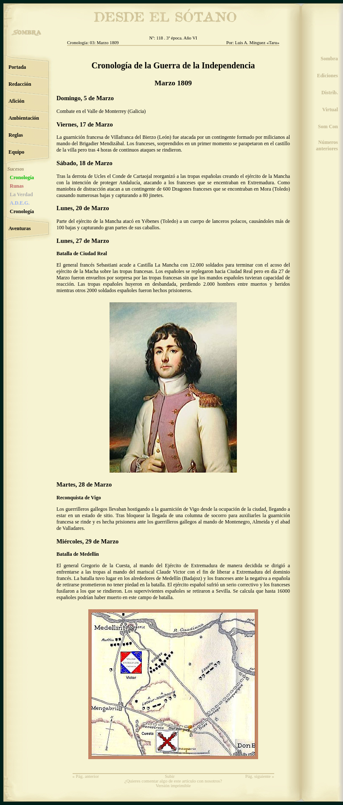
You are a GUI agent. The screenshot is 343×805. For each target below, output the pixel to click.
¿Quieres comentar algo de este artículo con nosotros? (173, 781)
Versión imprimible (173, 785)
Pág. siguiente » (259, 776)
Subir (169, 776)
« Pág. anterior (86, 776)
